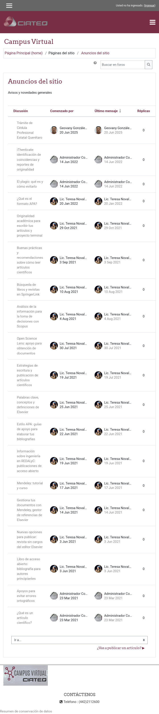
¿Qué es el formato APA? (27, 201)
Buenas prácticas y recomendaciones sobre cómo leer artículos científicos (30, 260)
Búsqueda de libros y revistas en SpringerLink (28, 289)
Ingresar (150, 5)
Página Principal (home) (24, 53)
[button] (95, 64)
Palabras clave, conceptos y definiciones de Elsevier (28, 404)
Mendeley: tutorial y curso (30, 485)
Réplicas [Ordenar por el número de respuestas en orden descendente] (143, 111)
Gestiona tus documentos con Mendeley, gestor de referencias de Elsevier (29, 510)
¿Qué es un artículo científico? (25, 618)
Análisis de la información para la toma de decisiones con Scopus (29, 316)
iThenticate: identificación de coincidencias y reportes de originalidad (29, 159)
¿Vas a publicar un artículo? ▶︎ (121, 648)
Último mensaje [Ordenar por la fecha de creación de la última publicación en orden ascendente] (106, 111)
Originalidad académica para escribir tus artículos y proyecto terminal (29, 226)
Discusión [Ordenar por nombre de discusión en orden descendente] (20, 111)
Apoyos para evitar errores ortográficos (26, 596)
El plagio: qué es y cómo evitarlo (30, 184)
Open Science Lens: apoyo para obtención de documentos (29, 346)
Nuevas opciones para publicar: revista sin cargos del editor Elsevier (30, 539)
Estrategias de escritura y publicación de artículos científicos (27, 375)
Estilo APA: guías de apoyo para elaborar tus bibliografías (29, 431)
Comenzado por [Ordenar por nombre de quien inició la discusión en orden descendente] (61, 111)
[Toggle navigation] (152, 22)
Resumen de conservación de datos (26, 711)
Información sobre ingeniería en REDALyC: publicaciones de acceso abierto (29, 461)
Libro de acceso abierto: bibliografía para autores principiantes (28, 569)
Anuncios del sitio (95, 53)
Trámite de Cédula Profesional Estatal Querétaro (29, 130)
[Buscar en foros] (123, 64)
